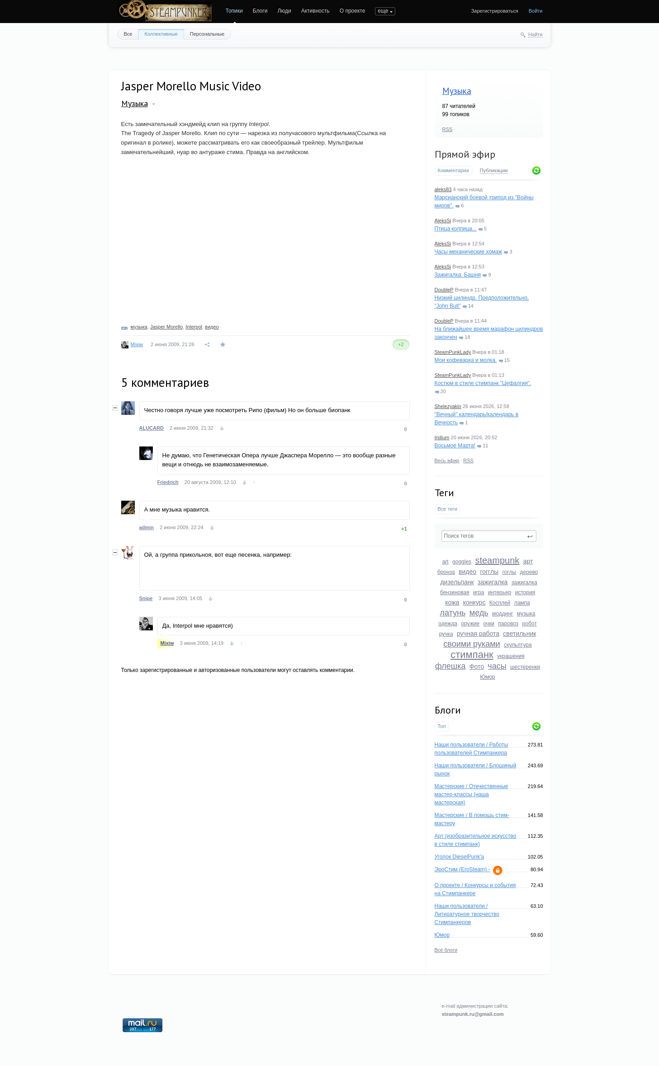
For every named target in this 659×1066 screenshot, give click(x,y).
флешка (450, 666)
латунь (453, 612)
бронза (446, 572)
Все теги (447, 509)
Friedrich (168, 482)
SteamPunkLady (453, 352)
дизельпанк (457, 582)
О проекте (352, 11)
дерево (529, 572)
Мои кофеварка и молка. (466, 360)
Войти (536, 11)
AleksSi (443, 220)
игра (478, 592)
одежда (447, 623)
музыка (526, 613)
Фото (476, 666)
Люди (284, 11)
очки (488, 623)
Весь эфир (447, 460)
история (525, 592)
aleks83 (443, 189)
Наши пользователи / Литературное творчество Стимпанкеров (467, 914)
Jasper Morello (166, 326)
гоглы (509, 572)
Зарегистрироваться (494, 11)
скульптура (518, 645)
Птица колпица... (456, 228)
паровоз (508, 623)
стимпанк (471, 654)
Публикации (494, 170)
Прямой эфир (465, 154)
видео (467, 571)
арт (528, 561)
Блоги (260, 11)
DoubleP (444, 289)
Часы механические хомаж (469, 252)
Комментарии (453, 170)
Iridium (442, 437)
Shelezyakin (448, 406)
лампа (522, 603)
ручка (446, 634)
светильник (519, 633)
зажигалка (492, 582)
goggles (461, 562)
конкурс (474, 602)
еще (383, 11)
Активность (315, 11)
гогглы (489, 571)
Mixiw (137, 344)
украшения (511, 656)
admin (146, 527)
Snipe (146, 598)
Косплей (500, 603)
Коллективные (160, 34)
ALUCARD (151, 428)
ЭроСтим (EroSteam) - (462, 869)
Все (128, 34)
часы (497, 666)
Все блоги (446, 950)
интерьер (500, 592)
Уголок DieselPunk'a (459, 857)
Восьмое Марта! (455, 445)
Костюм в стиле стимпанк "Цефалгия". (483, 383)
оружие (470, 623)
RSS (447, 129)
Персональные (207, 34)
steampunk (497, 560)
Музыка (456, 90)
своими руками (471, 643)
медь (478, 612)
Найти (535, 34)
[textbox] (488, 536)
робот (529, 623)
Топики (234, 11)
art (445, 562)
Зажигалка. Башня (458, 275)
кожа (452, 602)
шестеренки (525, 667)
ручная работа (478, 633)
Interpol (193, 326)
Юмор (487, 677)
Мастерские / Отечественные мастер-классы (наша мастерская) (471, 794)
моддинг (502, 613)
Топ (442, 726)
